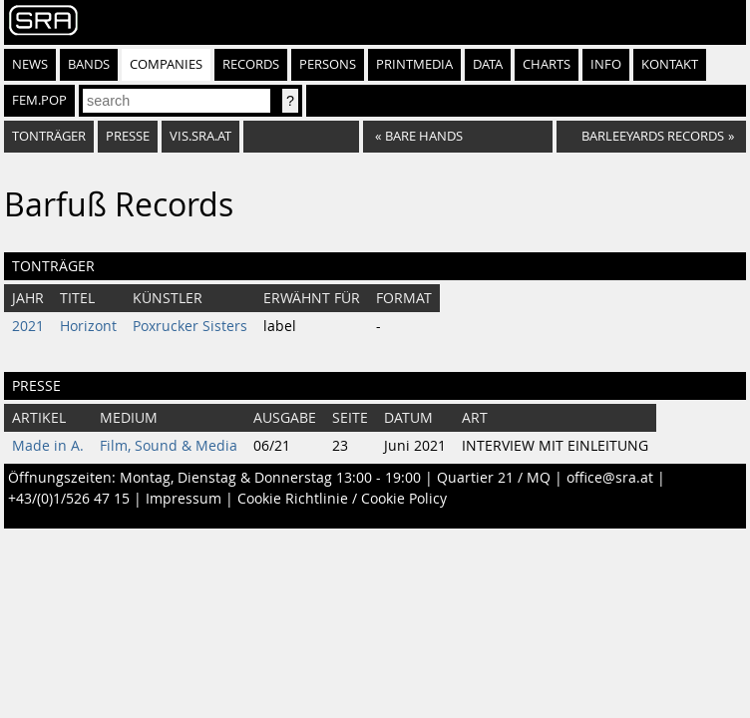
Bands (89, 64)
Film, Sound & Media (168, 446)
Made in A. (48, 446)
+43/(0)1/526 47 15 (69, 499)
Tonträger (49, 136)
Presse (128, 136)
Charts (546, 64)
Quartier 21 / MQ (494, 478)
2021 (28, 326)
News (30, 64)
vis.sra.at (200, 136)
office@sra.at (609, 478)
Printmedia (414, 64)
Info (605, 64)
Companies (166, 64)
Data (488, 64)
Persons (327, 64)
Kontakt (669, 64)
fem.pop (39, 100)
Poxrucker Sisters (190, 326)
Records (250, 64)
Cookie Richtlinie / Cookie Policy (342, 499)
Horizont (88, 326)
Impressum (183, 499)
